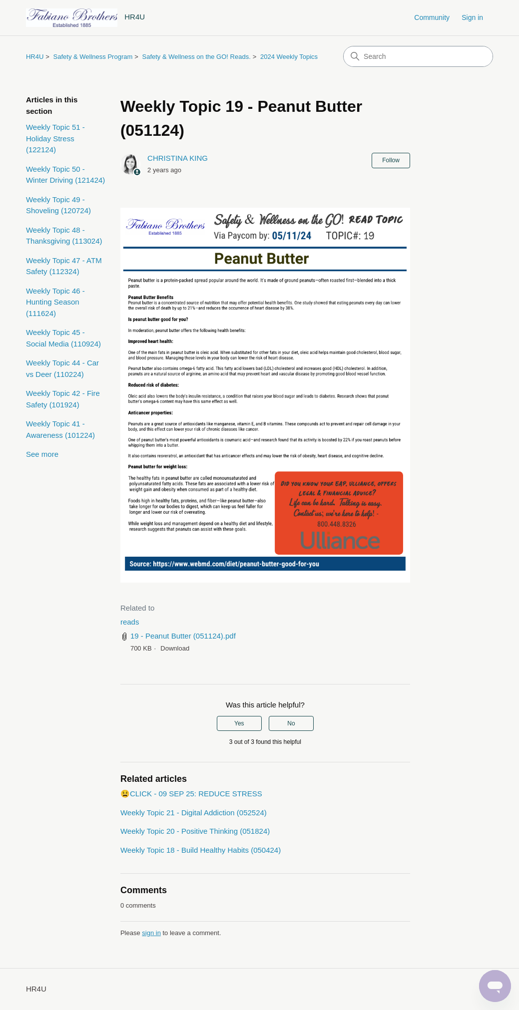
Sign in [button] (472, 17)
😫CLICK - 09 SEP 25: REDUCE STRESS (191, 793)
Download (174, 648)
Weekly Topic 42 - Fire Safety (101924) (63, 399)
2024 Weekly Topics (289, 56)
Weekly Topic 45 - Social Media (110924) (63, 338)
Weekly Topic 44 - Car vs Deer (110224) (62, 368)
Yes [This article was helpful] (239, 723)
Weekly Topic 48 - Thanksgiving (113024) (64, 236)
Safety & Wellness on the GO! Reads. (196, 56)
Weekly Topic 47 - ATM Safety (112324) (64, 266)
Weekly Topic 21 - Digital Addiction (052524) (193, 812)
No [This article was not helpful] (291, 723)
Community (432, 17)
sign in (151, 933)
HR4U (34, 56)
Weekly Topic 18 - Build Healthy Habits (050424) (200, 850)
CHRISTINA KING (177, 158)
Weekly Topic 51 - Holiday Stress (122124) (55, 138)
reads (129, 622)
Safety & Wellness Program (93, 56)
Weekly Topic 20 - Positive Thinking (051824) (195, 831)
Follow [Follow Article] (391, 160)
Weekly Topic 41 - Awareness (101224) (60, 429)
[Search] (418, 56)
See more (42, 454)
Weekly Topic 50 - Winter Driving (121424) (65, 175)
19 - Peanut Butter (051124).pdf (183, 636)
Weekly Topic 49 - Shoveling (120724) (58, 205)
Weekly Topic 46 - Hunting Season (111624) (55, 302)
